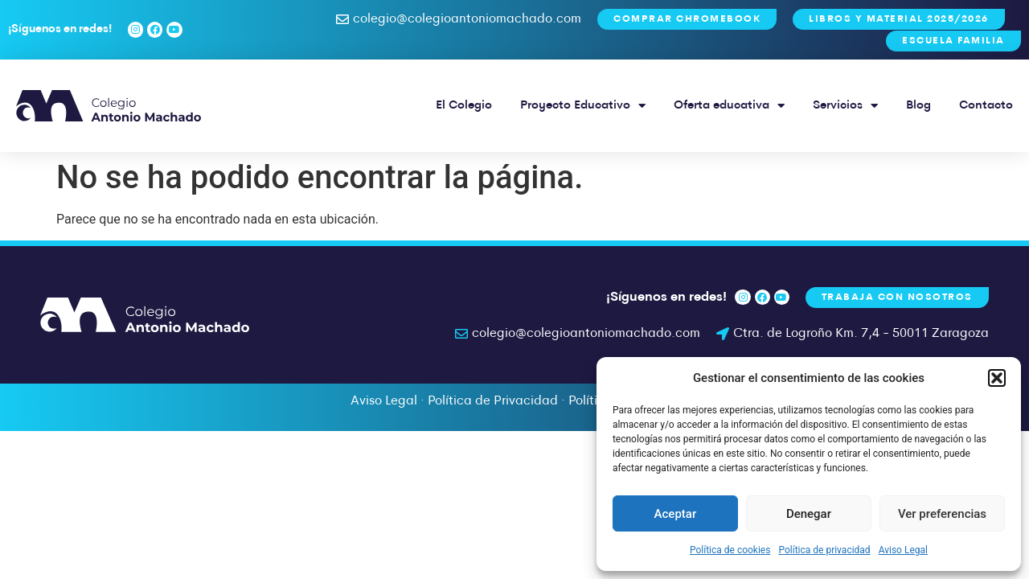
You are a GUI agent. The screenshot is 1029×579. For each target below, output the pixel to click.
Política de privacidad (824, 550)
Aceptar (675, 514)
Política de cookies (730, 550)
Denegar (808, 514)
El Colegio (464, 106)
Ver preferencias (942, 514)
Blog (918, 106)
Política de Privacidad (493, 401)
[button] (997, 378)
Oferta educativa (729, 106)
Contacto (986, 106)
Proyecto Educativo (583, 106)
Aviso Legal (903, 550)
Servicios (845, 106)
